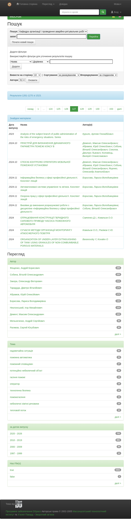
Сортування (50, 75)
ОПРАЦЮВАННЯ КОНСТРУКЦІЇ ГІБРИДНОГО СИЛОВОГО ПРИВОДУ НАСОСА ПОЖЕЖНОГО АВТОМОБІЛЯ (45, 220)
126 (66, 109)
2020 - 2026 (16, 433)
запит (13, 36)
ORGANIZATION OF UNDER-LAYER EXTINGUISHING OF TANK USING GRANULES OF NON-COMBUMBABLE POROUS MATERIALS (49, 242)
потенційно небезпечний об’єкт (26, 370)
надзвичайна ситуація (21, 351)
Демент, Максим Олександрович (100, 143)
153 (111, 109)
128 (82, 109)
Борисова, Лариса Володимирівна (100, 177)
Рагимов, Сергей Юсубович (24, 327)
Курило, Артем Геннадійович (98, 134)
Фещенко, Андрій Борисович (25, 268)
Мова (117, 4)
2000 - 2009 (16, 447)
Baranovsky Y (89, 239)
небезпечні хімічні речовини (24, 403)
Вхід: (116, 12)
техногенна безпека (20, 390)
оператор (15, 384)
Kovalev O (103, 239)
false (12, 476)
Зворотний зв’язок (44, 514)
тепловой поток (18, 410)
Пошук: (14, 31)
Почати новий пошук (23, 42)
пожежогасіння (17, 397)
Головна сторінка (26, 4)
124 (50, 109)
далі (119, 109)
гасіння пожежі (17, 377)
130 (97, 109)
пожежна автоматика (21, 357)
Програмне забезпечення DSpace (23, 511)
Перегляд (48, 4)
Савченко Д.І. (90, 217)
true (12, 470)
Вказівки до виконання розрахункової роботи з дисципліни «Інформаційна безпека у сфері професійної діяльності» (49, 208)
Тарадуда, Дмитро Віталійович (26, 288)
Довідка (63, 4)
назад (30, 109)
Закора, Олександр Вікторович (26, 281)
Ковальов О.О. (105, 217)
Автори (14, 80)
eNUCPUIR (15, 16)
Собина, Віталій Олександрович (100, 208)
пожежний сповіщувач (21, 364)
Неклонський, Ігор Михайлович (26, 307)
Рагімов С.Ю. (106, 230)
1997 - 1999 (16, 453)
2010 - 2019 (16, 440)
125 (58, 109)
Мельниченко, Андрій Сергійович (27, 321)
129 (90, 109)
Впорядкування (89, 75)
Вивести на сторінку (21, 75)
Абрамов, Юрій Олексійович (97, 146)
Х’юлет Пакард (25, 514)
